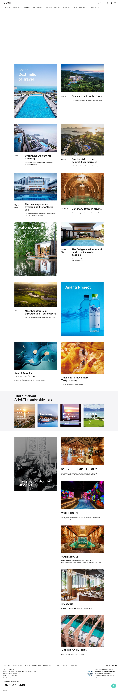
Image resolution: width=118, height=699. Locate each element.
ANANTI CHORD (7, 7)
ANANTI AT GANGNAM (64, 7)
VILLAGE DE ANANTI (38, 7)
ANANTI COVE (28, 7)
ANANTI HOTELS (94, 7)
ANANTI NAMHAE (17, 7)
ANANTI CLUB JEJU (51, 7)
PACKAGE (86, 7)
